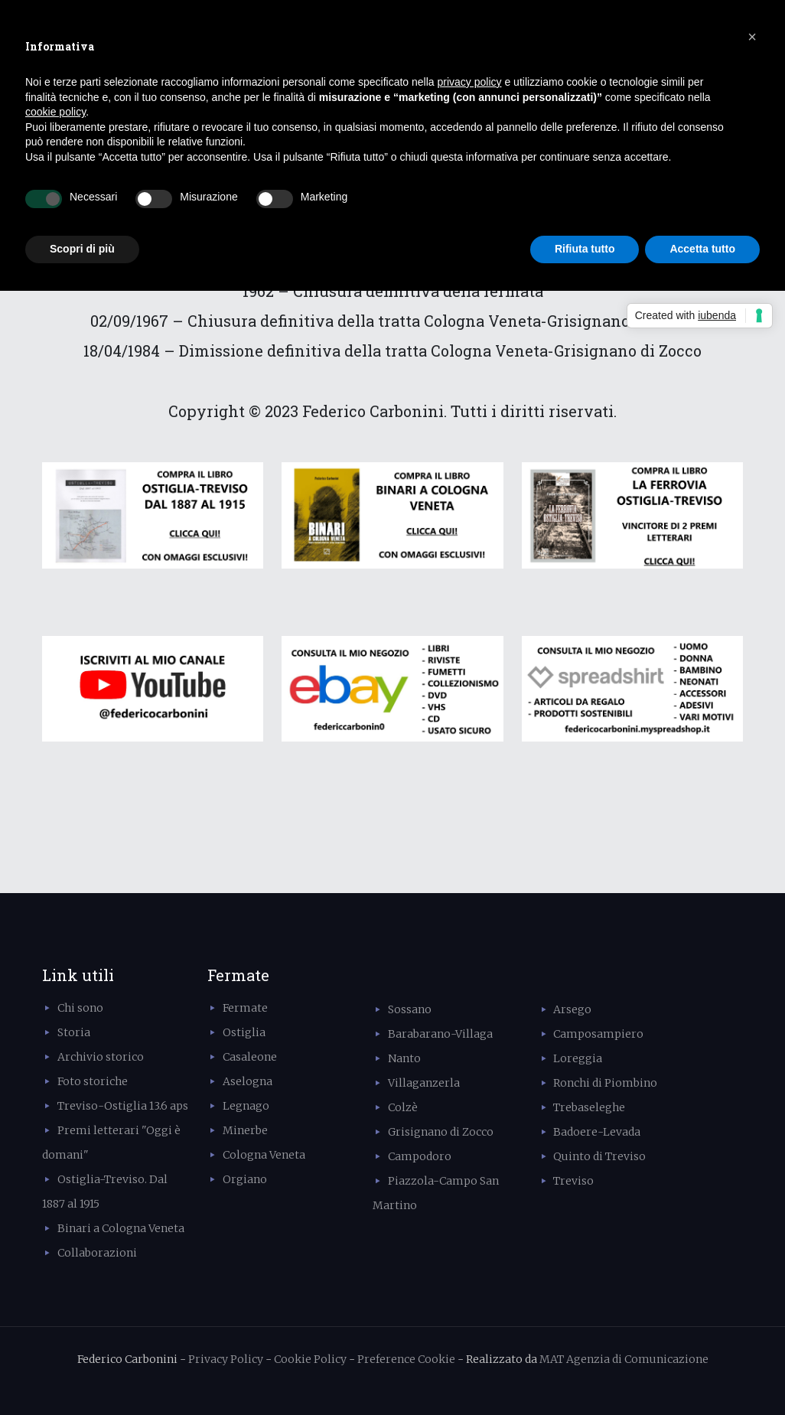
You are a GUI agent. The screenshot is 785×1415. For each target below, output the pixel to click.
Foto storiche (92, 1081)
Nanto (404, 1058)
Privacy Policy (225, 1359)
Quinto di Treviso (599, 1156)
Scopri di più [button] (82, 249)
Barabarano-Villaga (440, 1034)
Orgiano (245, 1179)
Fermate (245, 1008)
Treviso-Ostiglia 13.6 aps (122, 1106)
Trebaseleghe (589, 1107)
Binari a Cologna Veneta (120, 1228)
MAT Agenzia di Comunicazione (623, 1359)
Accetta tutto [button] (702, 249)
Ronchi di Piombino (605, 1083)
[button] (752, 36)
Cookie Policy (310, 1359)
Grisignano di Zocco (440, 1132)
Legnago (246, 1106)
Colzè (403, 1107)
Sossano (410, 1009)
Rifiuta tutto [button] (585, 249)
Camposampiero (598, 1034)
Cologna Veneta (264, 1155)
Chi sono (80, 1008)
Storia (73, 1032)
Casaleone (250, 1057)
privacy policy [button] (470, 82)
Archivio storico (100, 1057)
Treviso (573, 1181)
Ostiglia (244, 1032)
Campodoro (419, 1156)
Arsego (572, 1009)
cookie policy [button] (55, 112)
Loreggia (577, 1058)
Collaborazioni (97, 1253)
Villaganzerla (424, 1083)
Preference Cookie (406, 1359)
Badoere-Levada (596, 1132)
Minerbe (245, 1130)
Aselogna (247, 1081)
